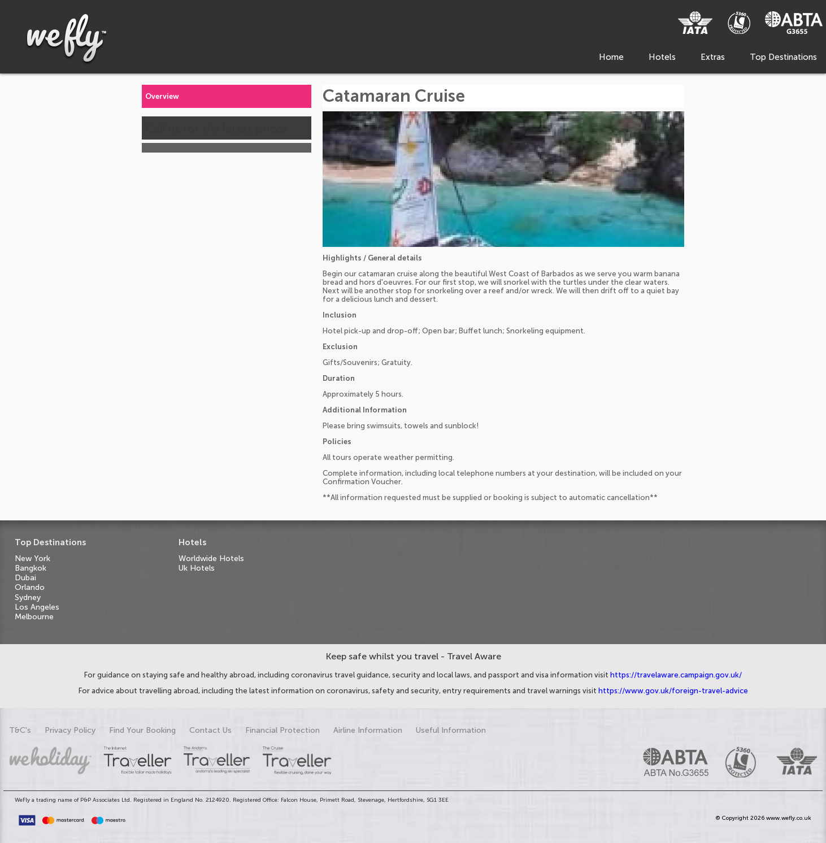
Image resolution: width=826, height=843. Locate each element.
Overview (162, 96)
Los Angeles (37, 607)
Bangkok (30, 568)
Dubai (25, 578)
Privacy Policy (70, 730)
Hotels (662, 57)
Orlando (30, 587)
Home (611, 57)
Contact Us (210, 730)
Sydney (28, 597)
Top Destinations (783, 57)
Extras (713, 57)
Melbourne (34, 617)
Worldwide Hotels (211, 558)
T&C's (20, 730)
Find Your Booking (142, 730)
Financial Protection (282, 730)
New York (32, 558)
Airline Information (367, 730)
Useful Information (451, 730)
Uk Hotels (197, 568)
